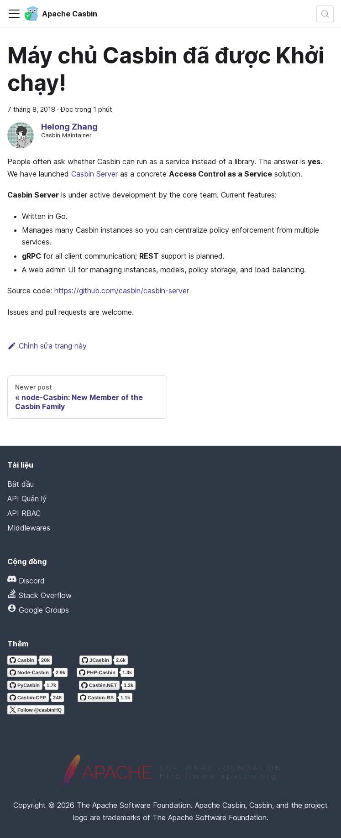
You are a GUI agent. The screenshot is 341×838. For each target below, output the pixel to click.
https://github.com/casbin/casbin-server (121, 290)
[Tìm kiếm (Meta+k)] (325, 13)
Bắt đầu (20, 484)
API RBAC (24, 513)
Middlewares (28, 527)
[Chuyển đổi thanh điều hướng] (14, 14)
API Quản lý (27, 498)
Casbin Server (94, 173)
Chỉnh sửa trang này (47, 345)
